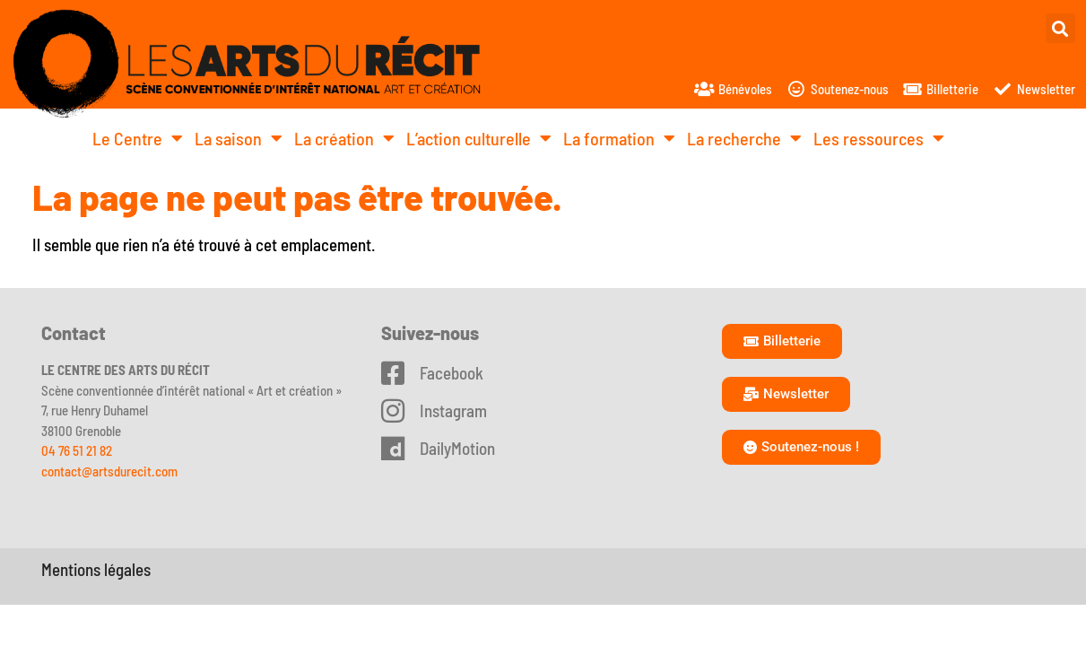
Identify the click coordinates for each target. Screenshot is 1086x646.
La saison (238, 138)
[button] (1060, 28)
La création (344, 138)
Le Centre (137, 138)
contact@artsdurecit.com (109, 471)
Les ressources (878, 138)
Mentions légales (96, 569)
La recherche (744, 138)
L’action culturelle (479, 138)
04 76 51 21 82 (76, 450)
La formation (619, 138)
